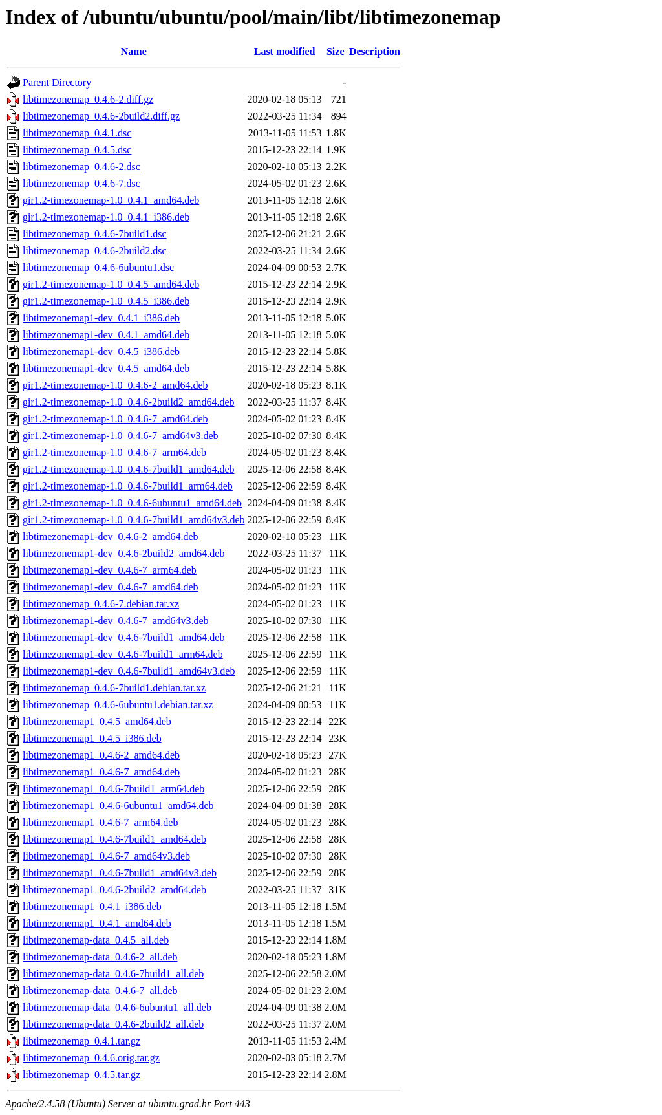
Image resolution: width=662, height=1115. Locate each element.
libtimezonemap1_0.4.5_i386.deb (92, 738)
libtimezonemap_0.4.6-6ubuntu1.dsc (98, 267)
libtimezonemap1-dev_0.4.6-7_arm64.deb (110, 570)
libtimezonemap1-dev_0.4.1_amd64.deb (106, 334)
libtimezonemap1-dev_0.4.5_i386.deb (101, 351)
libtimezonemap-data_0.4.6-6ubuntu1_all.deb (117, 1007)
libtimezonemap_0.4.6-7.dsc (81, 183)
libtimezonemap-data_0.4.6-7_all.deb (100, 990)
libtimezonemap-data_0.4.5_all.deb (96, 940)
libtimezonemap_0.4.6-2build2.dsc (95, 250)
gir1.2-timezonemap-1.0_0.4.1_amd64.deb (111, 200)
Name (134, 51)
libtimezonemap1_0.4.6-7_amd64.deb (101, 771)
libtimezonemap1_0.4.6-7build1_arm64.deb (113, 788)
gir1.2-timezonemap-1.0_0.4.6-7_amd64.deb (115, 418)
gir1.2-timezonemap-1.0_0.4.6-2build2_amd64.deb (128, 401)
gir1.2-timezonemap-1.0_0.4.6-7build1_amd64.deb (128, 469)
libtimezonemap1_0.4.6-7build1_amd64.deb (114, 839)
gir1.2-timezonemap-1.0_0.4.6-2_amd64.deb (115, 385)
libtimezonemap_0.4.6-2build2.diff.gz (101, 116)
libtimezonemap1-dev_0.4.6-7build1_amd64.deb (123, 637)
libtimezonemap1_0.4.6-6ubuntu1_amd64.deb (118, 805)
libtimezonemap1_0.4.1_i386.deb (92, 906)
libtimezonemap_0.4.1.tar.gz (81, 1040)
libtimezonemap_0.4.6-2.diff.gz (88, 99)
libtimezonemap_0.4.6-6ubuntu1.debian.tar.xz (118, 704)
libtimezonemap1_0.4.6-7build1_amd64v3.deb (120, 872)
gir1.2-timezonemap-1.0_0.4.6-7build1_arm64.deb (128, 486)
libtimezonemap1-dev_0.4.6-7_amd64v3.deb (115, 620)
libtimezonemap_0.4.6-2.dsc (81, 166)
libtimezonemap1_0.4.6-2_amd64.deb (101, 755)
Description (374, 51)
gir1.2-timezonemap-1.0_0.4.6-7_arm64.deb (114, 452)
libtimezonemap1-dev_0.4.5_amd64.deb (106, 368)
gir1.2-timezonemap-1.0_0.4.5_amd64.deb (111, 284)
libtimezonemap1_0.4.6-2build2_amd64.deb (114, 889)
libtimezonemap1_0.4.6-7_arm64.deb (100, 822)
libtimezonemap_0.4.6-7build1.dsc (95, 233)
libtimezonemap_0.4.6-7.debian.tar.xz (101, 603)
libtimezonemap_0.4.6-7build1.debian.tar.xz (114, 687)
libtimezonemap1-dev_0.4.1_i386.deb (101, 317)
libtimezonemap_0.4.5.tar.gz (81, 1074)
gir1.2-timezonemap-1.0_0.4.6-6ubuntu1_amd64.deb (132, 502)
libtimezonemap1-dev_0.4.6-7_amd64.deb (110, 586)
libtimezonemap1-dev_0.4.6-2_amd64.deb (110, 536)
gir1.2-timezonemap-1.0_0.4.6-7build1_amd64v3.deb (133, 519)
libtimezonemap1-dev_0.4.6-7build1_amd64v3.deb (129, 671)
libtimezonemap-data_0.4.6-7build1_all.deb (113, 973)
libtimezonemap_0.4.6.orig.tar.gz (91, 1057)
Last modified (284, 51)
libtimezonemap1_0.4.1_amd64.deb (97, 923)
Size (335, 51)
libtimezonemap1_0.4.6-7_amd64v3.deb (106, 855)
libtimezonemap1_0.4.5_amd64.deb (97, 721)
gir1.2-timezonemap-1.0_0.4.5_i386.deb (106, 301)
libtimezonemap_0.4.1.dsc (77, 132)
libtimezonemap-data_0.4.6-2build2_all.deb (113, 1024)
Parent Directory (57, 82)
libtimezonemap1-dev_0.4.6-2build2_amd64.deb (123, 553)
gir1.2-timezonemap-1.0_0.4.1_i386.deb (106, 216)
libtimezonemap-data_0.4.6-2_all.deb (100, 956)
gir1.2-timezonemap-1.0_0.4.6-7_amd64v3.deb (121, 435)
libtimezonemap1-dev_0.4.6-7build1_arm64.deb (123, 654)
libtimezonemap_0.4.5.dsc (77, 149)
